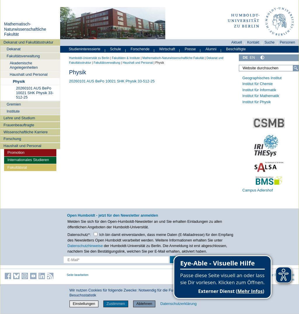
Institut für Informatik (259, 90)
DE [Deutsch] (245, 57)
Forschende (140, 49)
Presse (190, 49)
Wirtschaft (167, 49)
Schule (115, 49)
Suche (270, 42)
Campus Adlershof (257, 190)
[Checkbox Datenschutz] (96, 234)
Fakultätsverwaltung (23, 56)
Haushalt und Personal (28, 74)
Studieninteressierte (84, 49)
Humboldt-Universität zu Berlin (89, 58)
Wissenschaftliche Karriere (26, 132)
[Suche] (296, 68)
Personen (287, 42)
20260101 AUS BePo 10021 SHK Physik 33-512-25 (35, 92)
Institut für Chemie (257, 84)
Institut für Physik (256, 102)
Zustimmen (116, 303)
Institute (13, 111)
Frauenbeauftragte (19, 125)
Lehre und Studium (19, 118)
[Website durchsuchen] (268, 68)
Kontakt (253, 42)
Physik (19, 81)
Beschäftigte (236, 49)
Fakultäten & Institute (126, 58)
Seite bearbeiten (78, 275)
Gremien (14, 104)
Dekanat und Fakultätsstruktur (28, 42)
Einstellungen (84, 303)
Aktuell (236, 42)
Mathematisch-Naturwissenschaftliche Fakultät (25, 29)
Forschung (12, 139)
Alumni (211, 49)
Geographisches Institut (261, 78)
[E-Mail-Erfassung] (116, 259)
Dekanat (14, 49)
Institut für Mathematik (260, 96)
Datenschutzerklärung (178, 303)
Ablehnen (144, 303)
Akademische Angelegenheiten (24, 65)
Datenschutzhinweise (85, 246)
